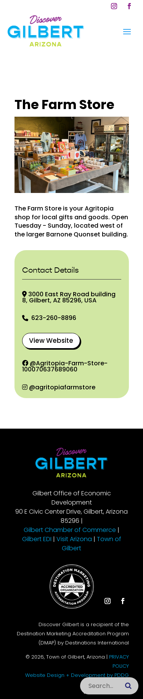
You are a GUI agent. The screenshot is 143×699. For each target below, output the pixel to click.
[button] (114, 6)
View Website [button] (51, 340)
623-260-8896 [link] (53, 318)
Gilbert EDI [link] (36, 539)
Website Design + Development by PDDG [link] (77, 675)
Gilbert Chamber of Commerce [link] (70, 529)
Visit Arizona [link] (74, 539)
